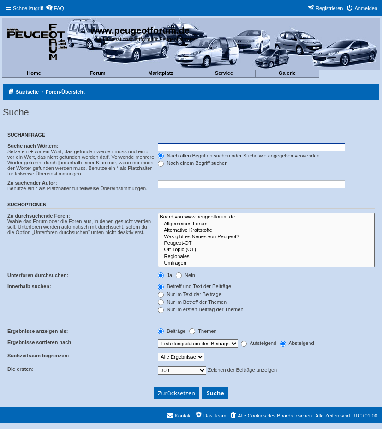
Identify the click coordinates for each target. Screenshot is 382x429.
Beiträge (171, 331)
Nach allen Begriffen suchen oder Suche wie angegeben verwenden (238, 155)
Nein (185, 275)
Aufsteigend (258, 343)
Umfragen (266, 263)
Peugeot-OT (266, 243)
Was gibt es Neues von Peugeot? (266, 237)
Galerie (287, 73)
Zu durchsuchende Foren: (38, 215)
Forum (97, 73)
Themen (202, 331)
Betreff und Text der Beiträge (194, 286)
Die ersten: (20, 369)
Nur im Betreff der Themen (192, 302)
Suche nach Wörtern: (33, 146)
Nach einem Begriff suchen (192, 163)
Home (34, 73)
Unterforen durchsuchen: (37, 275)
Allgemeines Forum (266, 224)
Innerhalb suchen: (29, 286)
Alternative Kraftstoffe (266, 230)
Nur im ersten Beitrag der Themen (200, 309)
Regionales (266, 257)
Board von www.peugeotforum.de (266, 217)
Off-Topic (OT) (266, 250)
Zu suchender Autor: (32, 183)
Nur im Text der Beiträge (189, 294)
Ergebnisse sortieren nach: (40, 342)
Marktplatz (160, 73)
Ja (165, 275)
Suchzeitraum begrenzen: (38, 355)
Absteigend (297, 343)
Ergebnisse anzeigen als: (37, 331)
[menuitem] (55, 8)
